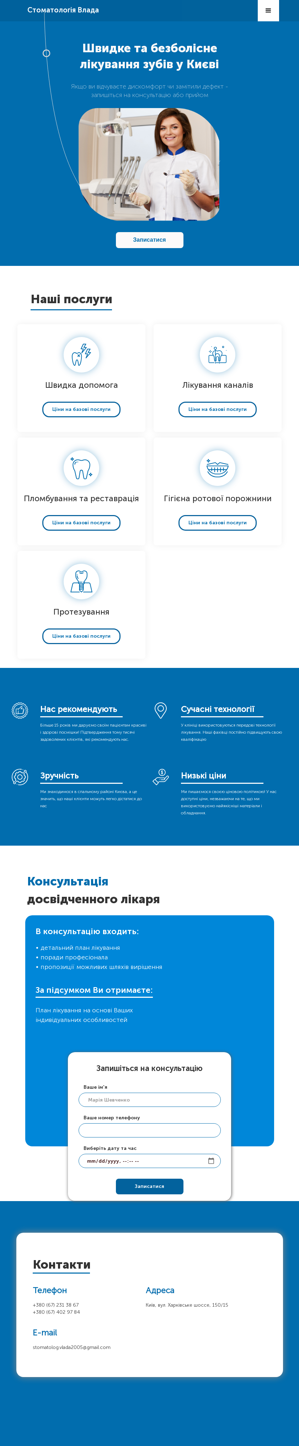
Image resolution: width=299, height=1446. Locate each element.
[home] (63, 7)
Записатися (149, 240)
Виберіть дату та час (110, 1148)
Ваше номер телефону (112, 1118)
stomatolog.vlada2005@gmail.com (72, 1347)
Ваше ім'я (95, 1087)
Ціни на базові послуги (81, 409)
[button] (268, 10)
